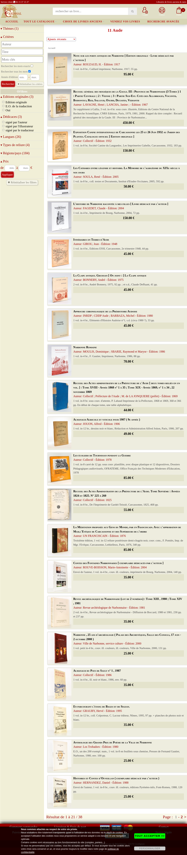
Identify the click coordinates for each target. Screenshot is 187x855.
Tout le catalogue (39, 21)
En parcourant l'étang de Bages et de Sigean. (101, 708)
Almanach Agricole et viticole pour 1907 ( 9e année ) (106, 421)
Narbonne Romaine (119, 349)
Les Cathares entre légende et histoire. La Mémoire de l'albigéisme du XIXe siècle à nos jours (126, 172)
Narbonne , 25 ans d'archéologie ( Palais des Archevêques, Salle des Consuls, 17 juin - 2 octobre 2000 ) (127, 639)
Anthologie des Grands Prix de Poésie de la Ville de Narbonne (112, 744)
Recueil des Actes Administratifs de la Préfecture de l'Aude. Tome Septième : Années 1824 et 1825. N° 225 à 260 (126, 496)
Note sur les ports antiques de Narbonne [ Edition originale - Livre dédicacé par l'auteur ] (123, 60)
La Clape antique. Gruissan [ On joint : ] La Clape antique (109, 277)
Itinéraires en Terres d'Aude (95, 241)
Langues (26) (11, 137)
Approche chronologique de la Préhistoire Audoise (113, 313)
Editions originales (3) (17, 97)
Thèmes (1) (10, 28)
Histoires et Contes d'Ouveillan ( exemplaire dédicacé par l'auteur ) (116, 780)
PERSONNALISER (149, 848)
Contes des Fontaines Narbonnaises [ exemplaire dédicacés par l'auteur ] (118, 565)
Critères (7, 37)
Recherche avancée (163, 21)
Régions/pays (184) (15, 153)
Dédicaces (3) (11, 117)
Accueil (11, 21)
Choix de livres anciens (82, 21)
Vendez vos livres (125, 21)
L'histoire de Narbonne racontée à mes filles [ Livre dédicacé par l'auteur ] (120, 206)
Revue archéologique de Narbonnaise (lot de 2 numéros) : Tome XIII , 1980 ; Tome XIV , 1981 (127, 603)
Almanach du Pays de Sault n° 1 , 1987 (97, 673)
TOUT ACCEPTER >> (150, 835)
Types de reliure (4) (15, 145)
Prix (5, 161)
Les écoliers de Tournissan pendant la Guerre (102, 457)
